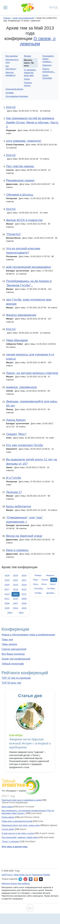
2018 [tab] (24, 585)
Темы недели (9, 644)
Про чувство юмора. (20, 166)
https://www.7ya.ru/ (22, 874)
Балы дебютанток (18, 506)
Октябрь (51, 588)
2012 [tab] (24, 594)
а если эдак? (8, 829)
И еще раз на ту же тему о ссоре (18, 833)
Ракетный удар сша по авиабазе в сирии (22, 800)
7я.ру (41, 879)
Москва (27, 56)
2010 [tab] (15, 599)
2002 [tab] (9, 613)
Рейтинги (6, 883)
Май (54, 580)
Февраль (50, 575)
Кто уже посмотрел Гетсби (24, 445)
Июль (44, 584)
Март (35, 580)
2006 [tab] (24, 603)
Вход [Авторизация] (53, 7)
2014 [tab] (7, 594)
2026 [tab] (7, 575)
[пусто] (10, 107)
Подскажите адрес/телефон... (48, 59)
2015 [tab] (24, 589)
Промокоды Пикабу (41, 874)
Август (53, 584)
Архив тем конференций (16, 658)
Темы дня (7, 639)
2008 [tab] (7, 603)
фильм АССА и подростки (24, 220)
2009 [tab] (24, 599)
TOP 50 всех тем (11, 682)
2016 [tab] (15, 589)
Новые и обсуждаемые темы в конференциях (28, 634)
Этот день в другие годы (15, 846)
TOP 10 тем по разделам (16, 678)
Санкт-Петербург (47, 76)
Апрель (45, 580)
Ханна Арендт (16, 420)
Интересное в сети (12, 61)
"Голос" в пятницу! (11, 841)
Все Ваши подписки (13, 654)
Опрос (27, 79)
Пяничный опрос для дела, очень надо (21, 825)
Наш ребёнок (23, 883)
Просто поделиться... (48, 70)
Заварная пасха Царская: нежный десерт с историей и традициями (30, 743)
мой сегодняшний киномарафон (28, 267)
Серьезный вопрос (14, 89)
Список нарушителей (14, 649)
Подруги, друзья (28, 84)
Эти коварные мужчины (17, 96)
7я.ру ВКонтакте (31, 879)
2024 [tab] (24, 575)
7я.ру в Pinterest (25, 879)
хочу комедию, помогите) (23, 140)
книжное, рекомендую (21, 387)
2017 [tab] (7, 589)
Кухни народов (16, 735)
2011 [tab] (7, 599)
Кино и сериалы (17, 550)
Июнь (35, 584)
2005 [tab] (7, 608)
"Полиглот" (13, 234)
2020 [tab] (7, 585)
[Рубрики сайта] (5, 7)
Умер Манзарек (17, 340)
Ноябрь (38, 593)
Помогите (46, 65)
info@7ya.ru (7, 874)
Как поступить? (11, 67)
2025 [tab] (15, 575)
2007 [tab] (15, 603)
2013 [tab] (15, 594)
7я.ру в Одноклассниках (36, 879)
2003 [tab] (24, 608)
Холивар (10, 92)
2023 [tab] (7, 580)
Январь (38, 575)
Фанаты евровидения (21, 315)
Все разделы (12, 56)
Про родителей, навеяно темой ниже (20, 837)
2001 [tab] (21, 613)
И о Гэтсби (13, 477)
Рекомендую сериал (20, 180)
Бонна (14, 883)
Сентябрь (38, 588)
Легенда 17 (14, 492)
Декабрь (50, 593)
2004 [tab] (15, 608)
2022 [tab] (15, 580)
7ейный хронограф (13, 663)
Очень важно (8, 817)
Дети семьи (7, 806)
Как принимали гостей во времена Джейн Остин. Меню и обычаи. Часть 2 (32, 122)
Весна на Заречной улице (24, 535)
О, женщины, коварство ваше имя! (30, 73)
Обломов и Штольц (19, 194)
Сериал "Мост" (16, 434)
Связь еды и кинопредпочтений (17, 821)
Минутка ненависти (10, 73)
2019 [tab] (15, 585)
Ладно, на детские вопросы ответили (32, 373)
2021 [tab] (24, 580)
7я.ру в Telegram (20, 879)
